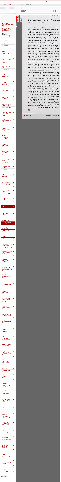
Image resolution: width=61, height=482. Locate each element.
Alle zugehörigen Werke (6, 28)
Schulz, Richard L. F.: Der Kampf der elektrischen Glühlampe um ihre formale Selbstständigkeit (6, 86)
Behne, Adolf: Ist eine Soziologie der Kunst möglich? (5, 54)
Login (57, 8)
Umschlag (3, 43)
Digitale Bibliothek (8, 4)
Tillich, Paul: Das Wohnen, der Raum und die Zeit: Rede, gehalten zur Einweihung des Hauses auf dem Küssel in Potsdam (7, 65)
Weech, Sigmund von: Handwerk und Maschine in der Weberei (6, 156)
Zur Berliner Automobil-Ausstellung (6, 135)
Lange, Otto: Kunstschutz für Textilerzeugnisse (6, 437)
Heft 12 (3, 430)
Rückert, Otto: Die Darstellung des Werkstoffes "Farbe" (6, 120)
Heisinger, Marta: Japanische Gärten (7, 270)
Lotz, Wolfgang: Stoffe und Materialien (6, 463)
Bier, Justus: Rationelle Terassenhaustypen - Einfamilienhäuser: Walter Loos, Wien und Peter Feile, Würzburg (6, 72)
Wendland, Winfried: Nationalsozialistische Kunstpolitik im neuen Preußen (5, 395)
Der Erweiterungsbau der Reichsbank (6, 82)
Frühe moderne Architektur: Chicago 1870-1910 (6, 113)
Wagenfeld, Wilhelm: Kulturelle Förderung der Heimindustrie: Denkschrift (6, 451)
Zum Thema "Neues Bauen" (6, 184)
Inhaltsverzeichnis (5, 45)
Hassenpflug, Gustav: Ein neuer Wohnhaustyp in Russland (6, 77)
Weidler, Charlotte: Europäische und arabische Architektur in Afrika (6, 104)
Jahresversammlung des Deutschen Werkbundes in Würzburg (6, 400)
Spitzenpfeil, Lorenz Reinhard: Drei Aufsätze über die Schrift (7, 321)
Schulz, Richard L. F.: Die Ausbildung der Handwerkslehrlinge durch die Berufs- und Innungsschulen (6, 129)
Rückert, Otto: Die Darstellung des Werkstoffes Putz (6, 390)
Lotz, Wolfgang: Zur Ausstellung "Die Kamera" (6, 410)
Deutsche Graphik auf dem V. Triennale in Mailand (7, 248)
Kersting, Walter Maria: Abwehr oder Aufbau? (6, 362)
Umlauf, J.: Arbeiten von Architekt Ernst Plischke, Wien (6, 214)
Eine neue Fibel (4, 368)
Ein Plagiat (3, 317)
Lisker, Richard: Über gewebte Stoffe (5, 152)
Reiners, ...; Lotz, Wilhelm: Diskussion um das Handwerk (6, 195)
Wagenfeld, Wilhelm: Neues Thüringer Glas (6, 312)
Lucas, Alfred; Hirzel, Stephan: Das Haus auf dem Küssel (6, 59)
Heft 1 (3, 47)
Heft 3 (3, 149)
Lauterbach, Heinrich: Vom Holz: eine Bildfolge (6, 241)
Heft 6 (3, 238)
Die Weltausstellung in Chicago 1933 (5, 116)
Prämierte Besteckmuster (6, 90)
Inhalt (3, 40)
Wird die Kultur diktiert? (6, 460)
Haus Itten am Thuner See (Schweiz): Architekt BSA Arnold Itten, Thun (6, 108)
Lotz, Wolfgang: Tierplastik (6, 379)
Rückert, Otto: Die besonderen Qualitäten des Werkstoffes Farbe (6, 284)
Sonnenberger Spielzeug (6, 454)
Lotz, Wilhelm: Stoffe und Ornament (6, 160)
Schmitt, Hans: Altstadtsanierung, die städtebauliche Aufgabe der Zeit (6, 353)
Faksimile (11, 8)
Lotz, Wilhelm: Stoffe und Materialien (6, 191)
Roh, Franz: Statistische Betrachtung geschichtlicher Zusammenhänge (6, 227)
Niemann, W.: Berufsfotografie (4, 414)
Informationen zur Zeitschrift (7, 31)
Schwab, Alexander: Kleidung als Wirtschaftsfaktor (7, 163)
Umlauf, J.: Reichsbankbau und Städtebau (6, 348)
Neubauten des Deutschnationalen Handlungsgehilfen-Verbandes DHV (5, 178)
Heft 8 (3, 296)
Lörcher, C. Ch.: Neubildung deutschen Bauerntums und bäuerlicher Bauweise (6, 344)
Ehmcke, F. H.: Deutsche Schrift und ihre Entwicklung (6, 386)
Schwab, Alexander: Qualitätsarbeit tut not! (5, 280)
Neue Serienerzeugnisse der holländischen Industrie (6, 187)
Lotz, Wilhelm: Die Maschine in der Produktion (6, 223)
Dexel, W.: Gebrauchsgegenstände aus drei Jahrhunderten (6, 210)
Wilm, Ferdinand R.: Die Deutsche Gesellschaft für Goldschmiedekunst (6, 303)
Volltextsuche (7, 40)
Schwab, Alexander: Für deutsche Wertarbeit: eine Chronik (6, 358)
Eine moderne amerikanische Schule (7, 277)
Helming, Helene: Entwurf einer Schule (6, 274)
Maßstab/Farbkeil (5, 471)
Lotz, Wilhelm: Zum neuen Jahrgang (6, 51)
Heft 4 (3, 174)
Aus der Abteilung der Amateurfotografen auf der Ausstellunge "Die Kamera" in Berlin (7, 418)
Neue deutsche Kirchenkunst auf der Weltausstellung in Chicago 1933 (7, 252)
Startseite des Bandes (6, 27)
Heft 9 (3, 336)
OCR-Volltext (16, 8)
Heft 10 (3, 374)
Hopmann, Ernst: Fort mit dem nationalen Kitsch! (6, 325)
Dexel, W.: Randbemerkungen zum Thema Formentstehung (7, 440)
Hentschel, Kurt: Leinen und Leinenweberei (6, 433)
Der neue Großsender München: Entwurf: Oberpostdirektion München (6, 219)
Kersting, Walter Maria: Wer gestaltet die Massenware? (6, 315)
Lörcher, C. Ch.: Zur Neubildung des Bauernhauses (5, 446)
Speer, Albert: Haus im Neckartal (5, 377)
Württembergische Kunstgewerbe (5, 365)
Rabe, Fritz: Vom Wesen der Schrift (6, 124)
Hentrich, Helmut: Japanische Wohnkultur (6, 267)
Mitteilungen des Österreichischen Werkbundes (5, 97)
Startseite (2, 4)
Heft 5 (3, 206)
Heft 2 (3, 100)
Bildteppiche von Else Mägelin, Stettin (5, 383)
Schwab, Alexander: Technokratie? (5, 138)
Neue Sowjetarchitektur (6, 182)
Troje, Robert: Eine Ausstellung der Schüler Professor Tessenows (6, 423)
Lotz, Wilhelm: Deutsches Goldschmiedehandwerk (6, 299)
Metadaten (3, 8)
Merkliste (50, 8)
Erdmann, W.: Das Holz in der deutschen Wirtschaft (7, 245)
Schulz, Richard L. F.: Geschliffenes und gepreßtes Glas (7, 307)
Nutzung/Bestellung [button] (5, 35)
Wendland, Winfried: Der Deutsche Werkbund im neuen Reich (6, 339)
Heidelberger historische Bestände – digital (9, 2)
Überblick (7, 8)
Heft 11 (3, 407)
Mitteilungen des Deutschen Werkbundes (6, 93)
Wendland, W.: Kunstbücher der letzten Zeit (6, 457)
